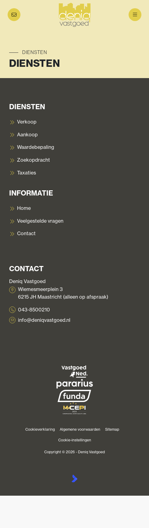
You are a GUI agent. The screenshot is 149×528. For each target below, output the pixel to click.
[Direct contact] (14, 14)
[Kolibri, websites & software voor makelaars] (74, 478)
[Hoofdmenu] (135, 14)
